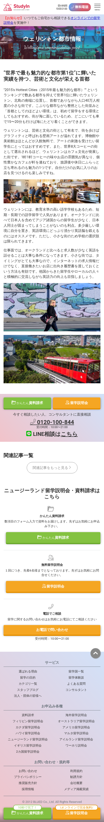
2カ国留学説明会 (27, 751)
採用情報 (28, 789)
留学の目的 (27, 677)
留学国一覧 (76, 671)
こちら (69, 434)
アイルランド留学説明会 (76, 739)
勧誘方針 (76, 777)
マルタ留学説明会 (76, 733)
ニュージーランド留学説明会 (28, 739)
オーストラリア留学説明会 (76, 721)
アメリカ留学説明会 (76, 727)
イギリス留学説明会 (28, 745)
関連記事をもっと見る (52, 468)
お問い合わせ (28, 771)
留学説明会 (76, 403)
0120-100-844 (52, 422)
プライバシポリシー (28, 777)
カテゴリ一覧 (28, 683)
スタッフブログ (28, 690)
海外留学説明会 (76, 715)
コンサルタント (76, 690)
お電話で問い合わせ (52, 630)
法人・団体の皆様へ (28, 695)
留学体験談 (76, 677)
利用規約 (76, 771)
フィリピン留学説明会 (28, 721)
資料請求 (27, 403)
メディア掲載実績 (76, 789)
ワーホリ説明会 (76, 745)
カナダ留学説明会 (28, 727)
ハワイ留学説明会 (28, 733)
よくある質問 (76, 683)
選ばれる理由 (28, 671)
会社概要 (76, 783)
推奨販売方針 (28, 783)
